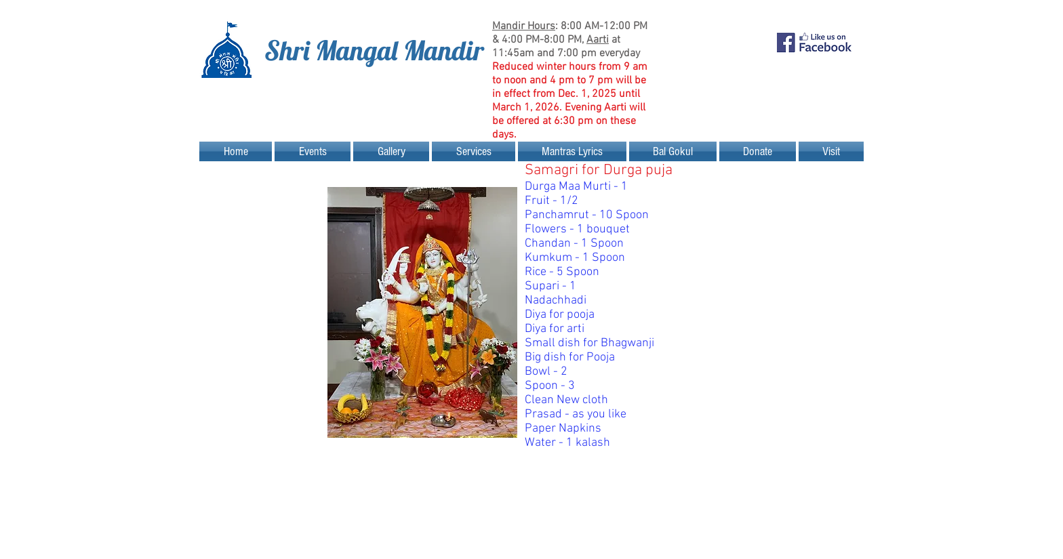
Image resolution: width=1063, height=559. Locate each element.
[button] (312, 151)
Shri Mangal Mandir (374, 50)
